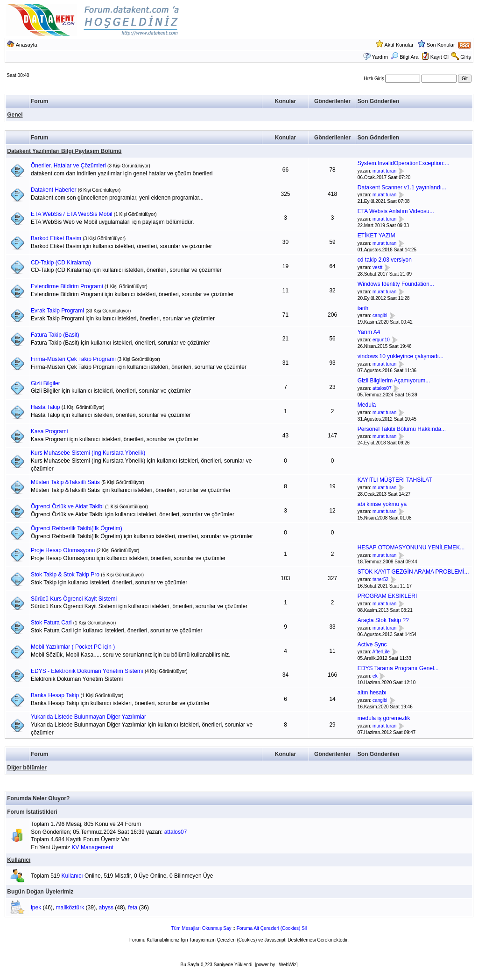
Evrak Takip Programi (57, 310)
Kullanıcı (18, 860)
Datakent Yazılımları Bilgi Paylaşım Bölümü (64, 151)
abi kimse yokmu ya (382, 504)
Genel (14, 114)
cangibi (380, 316)
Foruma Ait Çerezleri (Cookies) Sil (272, 928)
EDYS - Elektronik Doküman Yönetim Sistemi (87, 671)
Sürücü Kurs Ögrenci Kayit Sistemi (74, 599)
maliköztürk (70, 907)
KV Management (92, 847)
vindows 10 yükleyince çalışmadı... (400, 356)
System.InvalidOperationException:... (404, 163)
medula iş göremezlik (384, 718)
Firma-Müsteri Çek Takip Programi (73, 359)
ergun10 (381, 339)
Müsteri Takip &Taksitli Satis (65, 482)
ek (375, 676)
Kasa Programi (49, 431)
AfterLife (381, 652)
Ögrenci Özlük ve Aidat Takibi (67, 506)
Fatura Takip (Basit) (55, 335)
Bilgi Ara (404, 57)
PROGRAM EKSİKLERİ (387, 596)
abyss (106, 907)
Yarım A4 (369, 332)
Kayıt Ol (439, 57)
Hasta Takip (45, 407)
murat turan (384, 170)
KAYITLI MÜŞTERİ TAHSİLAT (395, 480)
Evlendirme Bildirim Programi (67, 286)
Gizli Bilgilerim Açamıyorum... (394, 380)
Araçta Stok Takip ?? (383, 620)
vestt (377, 267)
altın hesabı (372, 692)
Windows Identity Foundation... (396, 284)
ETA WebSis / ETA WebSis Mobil (71, 214)
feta (132, 907)
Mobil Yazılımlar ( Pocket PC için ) (73, 647)
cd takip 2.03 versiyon (385, 259)
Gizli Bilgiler (45, 383)
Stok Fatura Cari (51, 622)
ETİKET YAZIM (376, 235)
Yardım (380, 57)
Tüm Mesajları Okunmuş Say (201, 928)
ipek (36, 907)
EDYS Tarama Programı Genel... (398, 668)
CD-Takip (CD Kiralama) (61, 262)
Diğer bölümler (27, 767)
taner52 (380, 579)
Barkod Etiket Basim (56, 238)
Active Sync (372, 644)
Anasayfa (26, 45)
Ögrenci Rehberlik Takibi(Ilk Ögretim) (76, 528)
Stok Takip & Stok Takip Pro (65, 574)
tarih (363, 308)
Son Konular (441, 45)
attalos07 (382, 388)
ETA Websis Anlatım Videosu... (396, 211)
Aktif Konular (398, 45)
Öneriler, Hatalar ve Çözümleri (68, 165)
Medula (367, 405)
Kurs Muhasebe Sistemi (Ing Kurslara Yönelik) (88, 453)
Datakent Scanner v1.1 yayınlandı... (402, 187)
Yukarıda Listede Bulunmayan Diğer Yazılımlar (88, 717)
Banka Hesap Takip (55, 695)
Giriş (465, 57)
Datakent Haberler (53, 190)
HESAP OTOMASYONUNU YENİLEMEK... (411, 547)
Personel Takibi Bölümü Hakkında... (402, 429)
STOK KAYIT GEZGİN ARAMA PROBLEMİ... (413, 571)
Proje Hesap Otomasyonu (63, 550)
